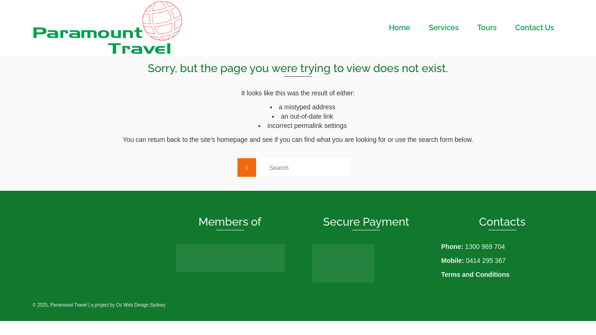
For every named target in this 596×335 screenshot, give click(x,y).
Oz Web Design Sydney (141, 305)
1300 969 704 (485, 246)
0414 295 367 (486, 260)
